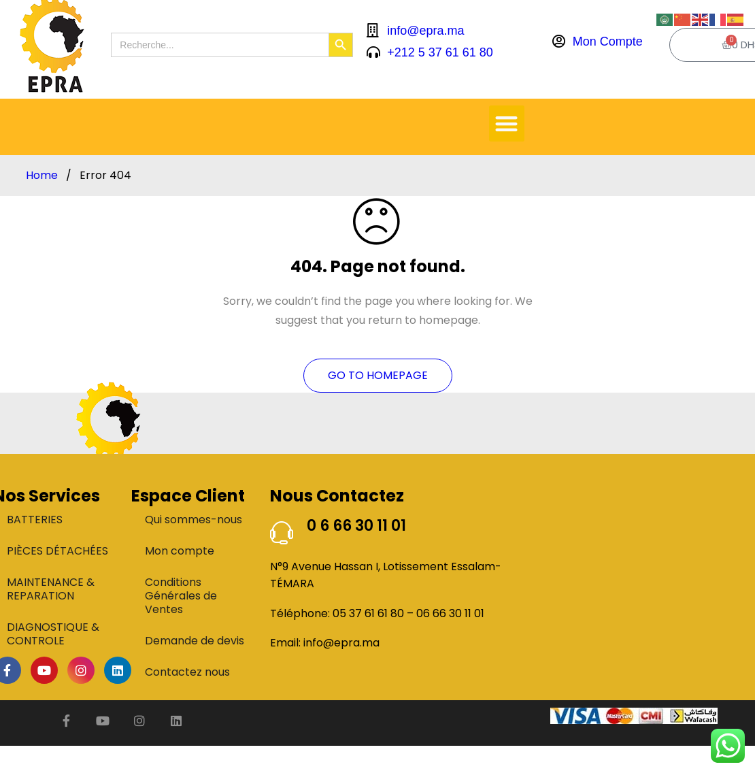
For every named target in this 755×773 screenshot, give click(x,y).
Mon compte (179, 551)
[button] (507, 123)
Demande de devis (194, 640)
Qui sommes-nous (193, 519)
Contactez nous (187, 672)
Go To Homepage (378, 375)
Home (42, 175)
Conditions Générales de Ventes (181, 595)
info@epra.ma (341, 643)
